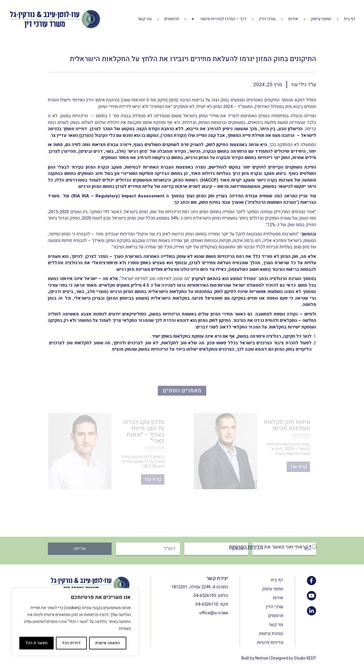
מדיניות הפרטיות (246, 547)
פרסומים (171, 19)
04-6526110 (207, 604)
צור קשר (145, 19)
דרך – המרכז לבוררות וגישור (219, 19)
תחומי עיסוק (321, 19)
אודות (293, 19)
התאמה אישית (107, 643)
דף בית (349, 19)
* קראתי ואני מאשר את (270, 547)
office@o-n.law (213, 613)
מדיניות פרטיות (270, 642)
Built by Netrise (254, 658)
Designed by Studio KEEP (293, 658)
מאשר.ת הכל (36, 643)
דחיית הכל (71, 643)
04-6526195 (205, 595)
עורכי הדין (267, 19)
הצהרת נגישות (271, 633)
